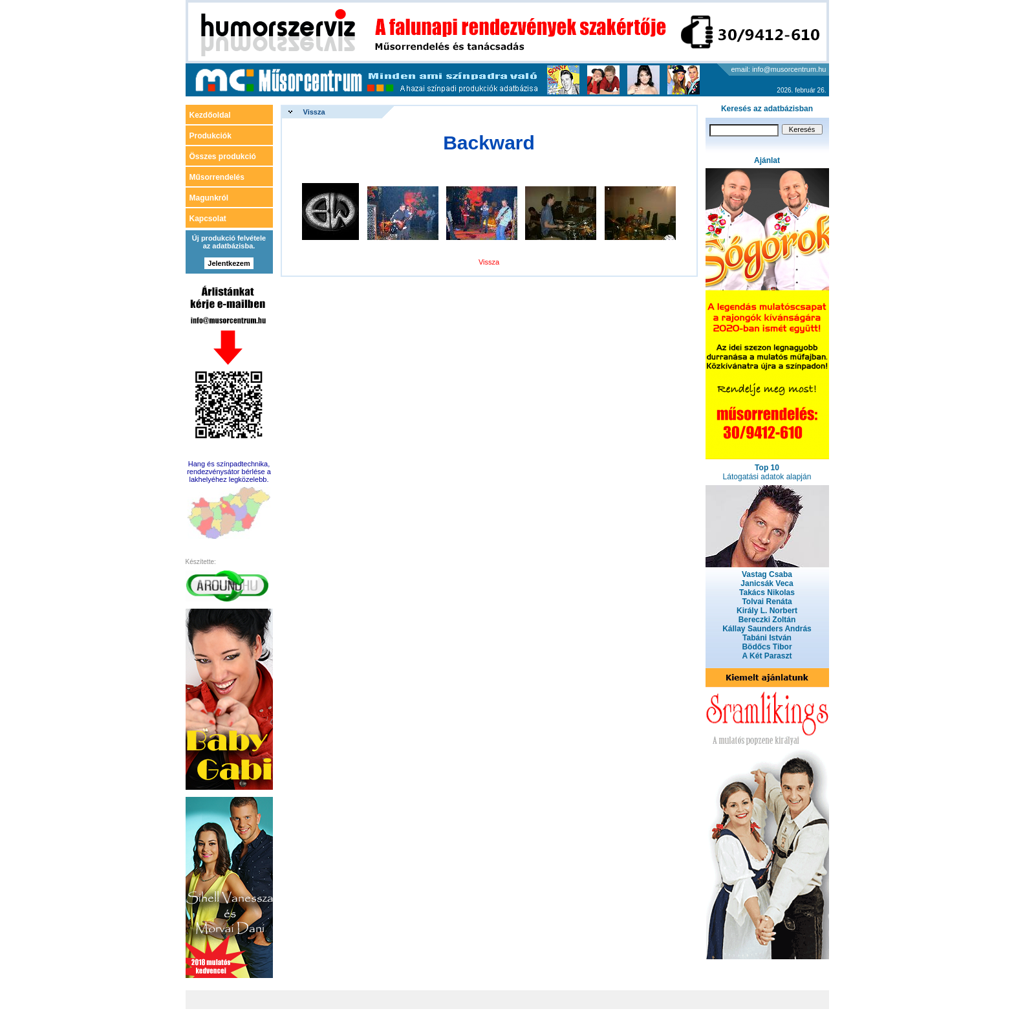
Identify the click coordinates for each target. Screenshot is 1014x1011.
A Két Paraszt (767, 655)
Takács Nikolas (767, 592)
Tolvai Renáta (767, 601)
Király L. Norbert (767, 610)
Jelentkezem (229, 263)
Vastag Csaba (767, 574)
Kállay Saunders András (767, 628)
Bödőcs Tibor (767, 646)
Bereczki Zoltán (767, 619)
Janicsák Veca (766, 583)
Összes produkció (222, 156)
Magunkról (209, 197)
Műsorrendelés (216, 177)
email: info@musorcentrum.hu (778, 69)
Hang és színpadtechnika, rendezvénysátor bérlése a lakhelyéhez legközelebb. (229, 471)
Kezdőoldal (210, 115)
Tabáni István (767, 637)
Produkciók (210, 135)
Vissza (314, 112)
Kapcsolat (207, 218)
